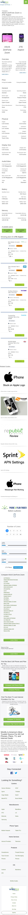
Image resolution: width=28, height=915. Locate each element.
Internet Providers (6, 841)
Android (3, 869)
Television (17, 841)
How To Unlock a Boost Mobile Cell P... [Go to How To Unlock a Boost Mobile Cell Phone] (9, 417)
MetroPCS (4, 798)
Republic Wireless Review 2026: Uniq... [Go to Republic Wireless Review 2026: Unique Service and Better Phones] (9, 444)
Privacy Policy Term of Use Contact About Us (14, 901)
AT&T (16, 788)
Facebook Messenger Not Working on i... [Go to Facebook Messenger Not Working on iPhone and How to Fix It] (9, 496)
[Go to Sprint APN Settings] (14, 458)
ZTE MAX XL (7, 612)
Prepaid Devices (19, 852)
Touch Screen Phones (5, 857)
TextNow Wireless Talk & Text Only (13, 291)
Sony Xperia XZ (7, 607)
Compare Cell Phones (5, 4)
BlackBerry (18, 809)
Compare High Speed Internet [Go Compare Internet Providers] (14, 724)
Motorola (3, 816)
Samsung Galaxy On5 (9, 629)
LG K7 (5, 590)
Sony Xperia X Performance (10, 605)
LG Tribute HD (7, 619)
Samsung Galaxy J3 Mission (10, 585)
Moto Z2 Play (7, 630)
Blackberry (18, 869)
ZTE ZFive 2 (6, 609)
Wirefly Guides (14, 881)
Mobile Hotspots (5, 830)
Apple (3, 809)
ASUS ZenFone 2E (8, 587)
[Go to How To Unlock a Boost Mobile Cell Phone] (14, 406)
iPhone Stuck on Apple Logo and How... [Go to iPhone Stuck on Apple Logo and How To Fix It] (9, 391)
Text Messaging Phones (19, 857)
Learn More (14, 640)
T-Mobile (17, 791)
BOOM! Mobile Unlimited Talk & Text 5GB (13, 343)
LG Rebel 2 (6, 616)
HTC (2, 812)
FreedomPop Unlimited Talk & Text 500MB (13, 317)
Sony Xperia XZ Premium (9, 618)
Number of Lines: (14, 527)
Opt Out (14, 912)
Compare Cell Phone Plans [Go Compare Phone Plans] (14, 685)
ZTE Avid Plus (7, 588)
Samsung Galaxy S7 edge (10, 625)
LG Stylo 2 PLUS (8, 614)
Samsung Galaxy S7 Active (10, 601)
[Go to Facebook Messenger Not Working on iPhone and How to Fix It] (14, 484)
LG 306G (6, 581)
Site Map (14, 909)
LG (16, 812)
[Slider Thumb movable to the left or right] (7, 546)
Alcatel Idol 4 (7, 592)
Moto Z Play (6, 603)
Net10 (16, 795)
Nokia (16, 816)
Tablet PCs (18, 830)
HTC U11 (6, 627)
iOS (2, 873)
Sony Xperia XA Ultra (9, 621)
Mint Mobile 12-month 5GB (14, 242)
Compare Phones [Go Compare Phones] (14, 690)
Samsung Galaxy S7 (8, 610)
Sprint (3, 791)
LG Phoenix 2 (7, 578)
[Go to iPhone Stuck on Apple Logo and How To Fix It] (14, 379)
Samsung (4, 819)
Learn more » (5, 74)
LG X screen (6, 583)
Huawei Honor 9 (7, 596)
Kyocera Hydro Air (8, 594)
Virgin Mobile (4, 795)
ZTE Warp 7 (6, 599)
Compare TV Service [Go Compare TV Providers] (14, 719)
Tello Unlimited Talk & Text (13, 267)
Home (14, 893)
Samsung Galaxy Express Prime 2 (12, 623)
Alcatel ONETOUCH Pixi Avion (11, 579)
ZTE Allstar (6, 598)
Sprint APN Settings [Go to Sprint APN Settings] (5, 470)
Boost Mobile (18, 798)
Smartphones (5, 852)
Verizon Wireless (5, 788)
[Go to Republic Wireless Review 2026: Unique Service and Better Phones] (14, 432)
